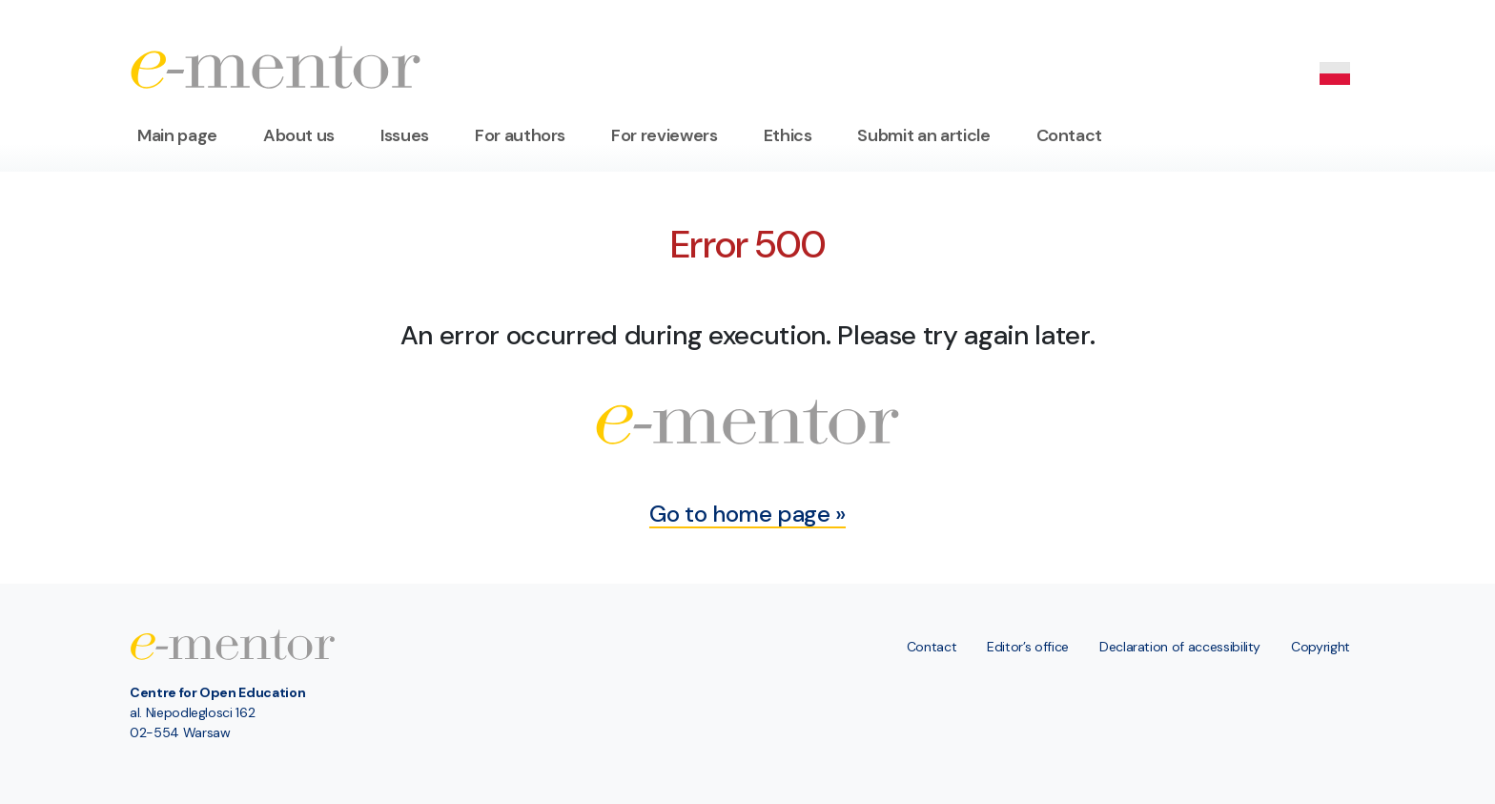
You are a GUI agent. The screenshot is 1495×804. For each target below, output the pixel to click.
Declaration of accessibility (1179, 646)
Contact (1069, 135)
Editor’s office (1028, 646)
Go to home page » (747, 513)
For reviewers (664, 135)
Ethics (788, 135)
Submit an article (923, 135)
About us (299, 135)
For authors (520, 135)
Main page (177, 135)
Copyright (1320, 646)
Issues (404, 135)
